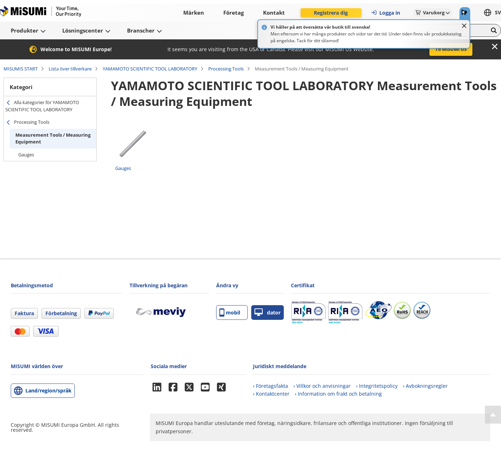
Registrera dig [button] (331, 12)
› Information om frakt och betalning (338, 393)
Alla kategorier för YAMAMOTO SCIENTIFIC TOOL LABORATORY (42, 106)
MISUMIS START (21, 68)
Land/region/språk (48, 390)
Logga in (385, 12)
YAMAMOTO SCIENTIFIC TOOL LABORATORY (150, 68)
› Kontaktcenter (271, 393)
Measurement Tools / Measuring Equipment (53, 138)
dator (267, 312)
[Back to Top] (493, 415)
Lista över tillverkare (70, 68)
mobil (229, 312)
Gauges (26, 154)
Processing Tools (226, 68)
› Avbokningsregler (425, 385)
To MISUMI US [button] (451, 49)
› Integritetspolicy (377, 385)
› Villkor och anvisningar (322, 385)
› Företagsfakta (270, 385)
